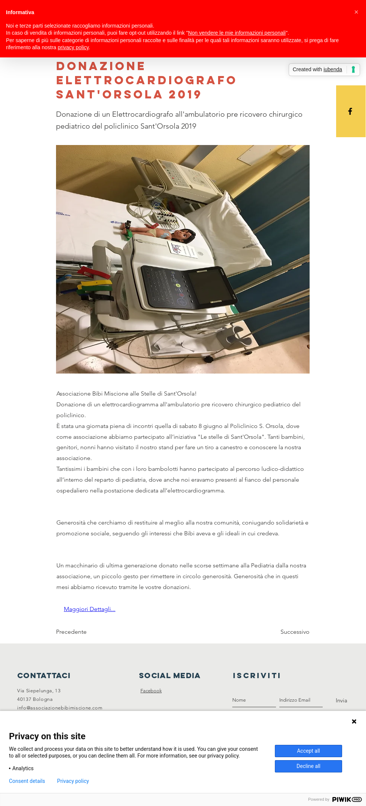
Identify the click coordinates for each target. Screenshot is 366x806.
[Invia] (341, 700)
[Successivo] (291, 632)
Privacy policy (73, 781)
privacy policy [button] (73, 47)
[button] (356, 12)
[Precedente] (80, 632)
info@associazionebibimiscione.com (59, 708)
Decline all (308, 766)
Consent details (27, 781)
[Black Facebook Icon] (350, 111)
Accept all (308, 751)
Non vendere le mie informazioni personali (236, 33)
